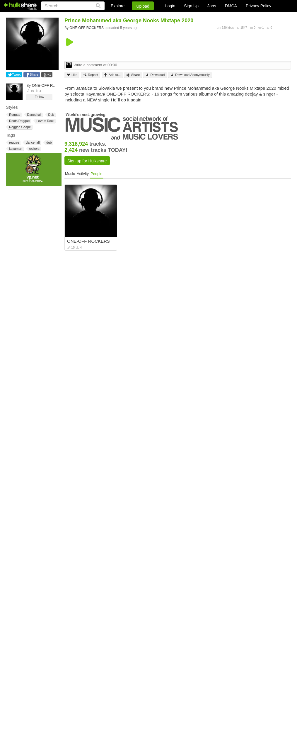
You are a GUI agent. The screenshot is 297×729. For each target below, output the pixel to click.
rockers (34, 149)
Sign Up (191, 6)
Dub (50, 115)
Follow (39, 96)
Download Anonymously (189, 75)
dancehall (32, 142)
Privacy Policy (258, 6)
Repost (90, 75)
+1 (49, 74)
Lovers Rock (44, 121)
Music (70, 173)
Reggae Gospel (19, 127)
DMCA (231, 6)
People (96, 173)
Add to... (112, 75)
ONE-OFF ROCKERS (50, 85)
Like (71, 75)
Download (155, 75)
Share (34, 74)
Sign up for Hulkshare (87, 161)
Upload (142, 6)
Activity (83, 173)
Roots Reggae (19, 121)
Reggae (14, 115)
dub (48, 142)
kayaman (15, 149)
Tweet (16, 74)
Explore (117, 6)
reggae (13, 142)
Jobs (211, 6)
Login (170, 6)
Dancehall (34, 115)
